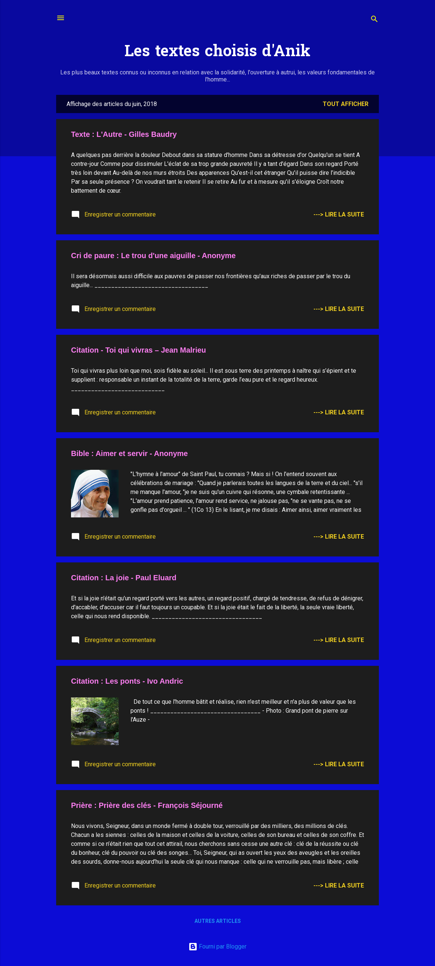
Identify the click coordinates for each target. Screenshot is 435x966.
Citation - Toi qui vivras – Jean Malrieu (138, 350)
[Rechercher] (374, 20)
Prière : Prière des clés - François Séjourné (147, 805)
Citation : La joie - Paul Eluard (123, 578)
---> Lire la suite (338, 214)
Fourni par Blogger (217, 946)
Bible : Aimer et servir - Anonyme (129, 453)
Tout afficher (345, 103)
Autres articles (217, 921)
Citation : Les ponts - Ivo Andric (127, 681)
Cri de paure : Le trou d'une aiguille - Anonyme (153, 255)
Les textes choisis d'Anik (217, 52)
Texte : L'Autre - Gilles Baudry (124, 134)
